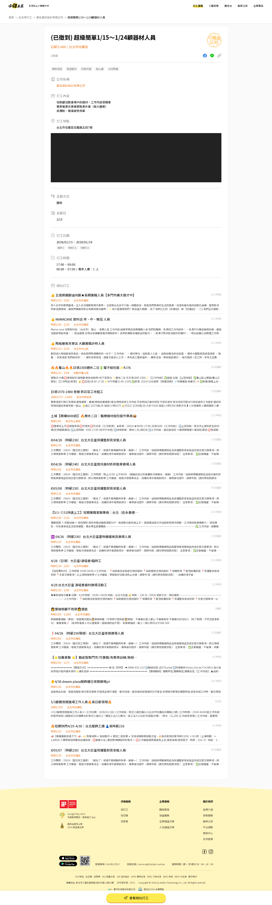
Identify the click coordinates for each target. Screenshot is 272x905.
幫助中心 (208, 833)
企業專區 (258, 6)
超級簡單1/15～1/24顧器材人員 (86, 17)
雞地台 (228, 6)
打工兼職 (198, 6)
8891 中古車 (181, 876)
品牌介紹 (208, 809)
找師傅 (97, 876)
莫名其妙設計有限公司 (49, 17)
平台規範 (208, 827)
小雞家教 (214, 6)
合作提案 (208, 839)
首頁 (11, 17)
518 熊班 (79, 876)
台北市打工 (25, 17)
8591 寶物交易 (138, 876)
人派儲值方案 (166, 827)
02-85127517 (113, 864)
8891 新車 (168, 876)
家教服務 (208, 815)
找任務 (124, 815)
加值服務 (164, 815)
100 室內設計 (123, 876)
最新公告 (243, 6)
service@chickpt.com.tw (151, 864)
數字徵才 (192, 876)
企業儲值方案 (166, 821)
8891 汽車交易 (154, 876)
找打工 (124, 809)
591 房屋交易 (108, 876)
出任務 (88, 876)
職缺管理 (164, 809)
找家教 (124, 821)
